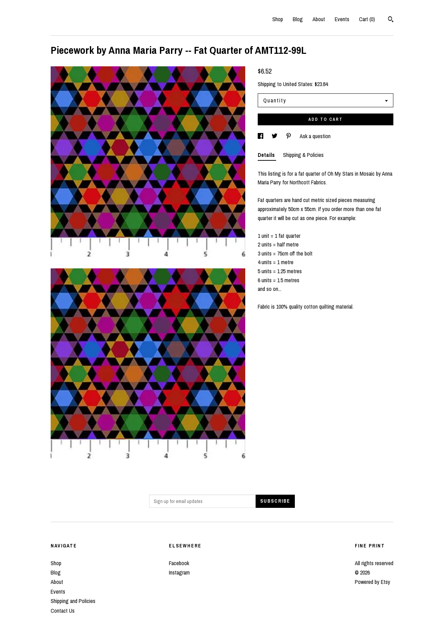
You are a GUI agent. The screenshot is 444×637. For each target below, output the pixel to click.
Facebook (179, 563)
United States (297, 84)
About (319, 19)
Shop (277, 19)
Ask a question (315, 136)
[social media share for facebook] (261, 136)
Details (267, 155)
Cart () (367, 19)
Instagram (179, 572)
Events (342, 19)
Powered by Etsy (372, 582)
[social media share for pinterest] (289, 136)
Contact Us (63, 610)
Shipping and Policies (73, 601)
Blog (298, 19)
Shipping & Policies (303, 155)
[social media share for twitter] (275, 136)
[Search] (390, 20)
